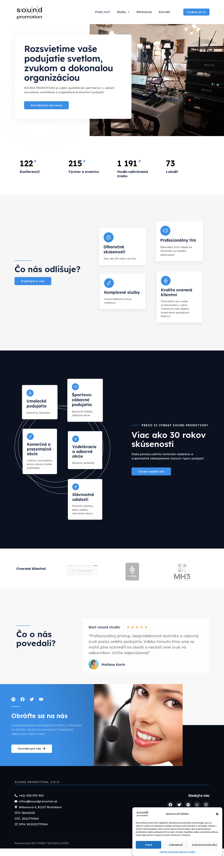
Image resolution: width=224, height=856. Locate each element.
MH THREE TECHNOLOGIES (50, 850)
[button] (217, 814)
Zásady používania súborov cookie (177, 852)
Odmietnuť (176, 844)
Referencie (144, 12)
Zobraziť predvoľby (204, 844)
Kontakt (164, 12)
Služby (123, 12)
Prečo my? (102, 12)
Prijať (148, 844)
